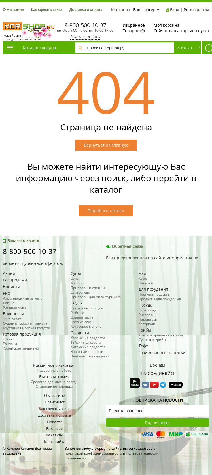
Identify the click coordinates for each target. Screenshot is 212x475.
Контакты (120, 9)
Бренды (157, 365)
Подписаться (158, 422)
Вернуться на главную (106, 145)
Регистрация (196, 9)
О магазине (13, 9)
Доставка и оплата (85, 9)
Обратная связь (124, 246)
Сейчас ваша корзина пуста (181, 27)
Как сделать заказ (46, 9)
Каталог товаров (31, 47)
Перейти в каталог (106, 210)
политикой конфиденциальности (93, 453)
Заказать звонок (85, 36)
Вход (174, 9)
